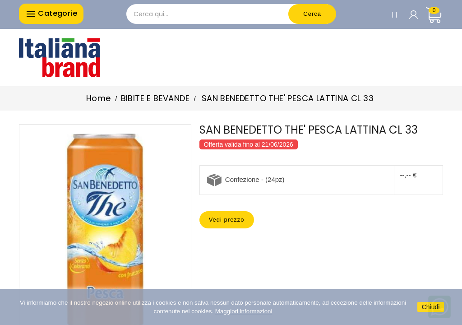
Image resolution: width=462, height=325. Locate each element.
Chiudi (431, 307)
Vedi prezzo (227, 219)
